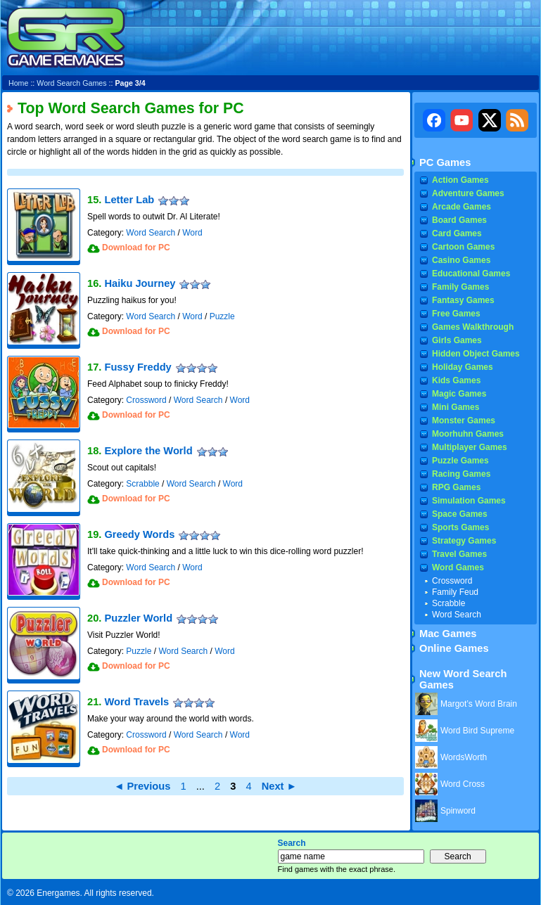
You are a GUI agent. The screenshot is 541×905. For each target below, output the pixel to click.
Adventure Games (468, 193)
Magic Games (459, 394)
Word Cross (462, 784)
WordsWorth (463, 757)
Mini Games (455, 407)
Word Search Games (71, 83)
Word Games (458, 567)
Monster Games (463, 420)
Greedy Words (139, 534)
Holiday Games (462, 367)
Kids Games (456, 380)
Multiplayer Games (469, 447)
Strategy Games (464, 541)
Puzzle (222, 316)
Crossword (146, 400)
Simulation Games (469, 501)
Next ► (279, 786)
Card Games (457, 233)
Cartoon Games (463, 247)
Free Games (456, 314)
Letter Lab (129, 199)
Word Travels (136, 701)
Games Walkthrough (473, 327)
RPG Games (456, 487)
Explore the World (148, 450)
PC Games (445, 162)
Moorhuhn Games (468, 434)
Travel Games (459, 554)
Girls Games (457, 340)
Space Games (460, 514)
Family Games (460, 287)
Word (192, 233)
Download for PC (136, 247)
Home (18, 83)
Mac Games (447, 633)
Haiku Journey (139, 283)
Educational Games (471, 273)
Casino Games (461, 260)
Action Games (460, 180)
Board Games (459, 220)
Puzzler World (138, 618)
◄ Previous (142, 786)
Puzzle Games (460, 461)
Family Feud (455, 592)
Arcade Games (461, 207)
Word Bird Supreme (477, 731)
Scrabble (142, 484)
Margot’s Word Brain (478, 704)
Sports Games (460, 527)
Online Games (454, 648)
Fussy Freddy (137, 367)
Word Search (150, 233)
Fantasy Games (463, 300)
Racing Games (461, 474)
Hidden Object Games (476, 354)
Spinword (458, 811)
